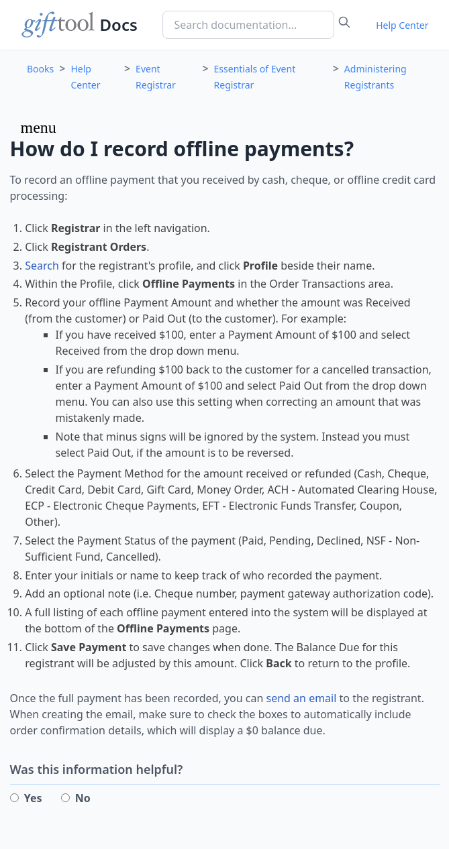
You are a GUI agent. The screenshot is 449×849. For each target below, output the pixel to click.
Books (40, 68)
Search (42, 265)
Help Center (402, 25)
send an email (301, 698)
